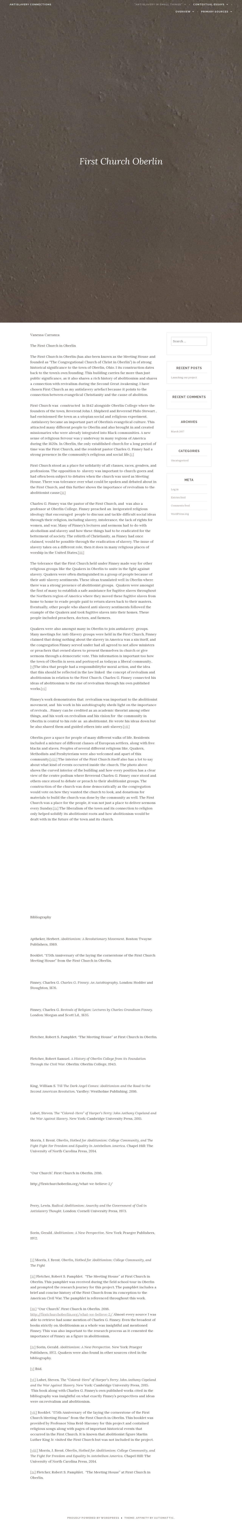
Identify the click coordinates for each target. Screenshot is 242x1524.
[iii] (81, 552)
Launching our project (184, 377)
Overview (187, 11)
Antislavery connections (26, 4)
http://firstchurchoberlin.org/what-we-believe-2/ (71, 1314)
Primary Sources (219, 11)
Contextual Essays (213, 4)
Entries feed (178, 497)
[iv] (33, 1347)
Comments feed (180, 505)
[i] (132, 454)
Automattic (164, 1517)
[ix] (55, 808)
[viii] (53, 759)
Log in (174, 489)
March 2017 (177, 431)
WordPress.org (180, 514)
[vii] (126, 726)
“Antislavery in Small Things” (163, 4)
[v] (32, 666)
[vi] (43, 688)
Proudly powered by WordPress (93, 1517)
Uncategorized (179, 460)
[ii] (63, 492)
